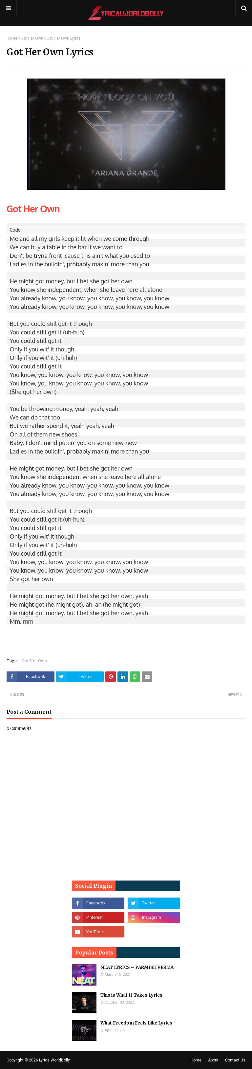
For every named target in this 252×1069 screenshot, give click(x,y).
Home (12, 38)
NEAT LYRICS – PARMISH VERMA (137, 967)
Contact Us (235, 1060)
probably (79, 264)
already (31, 298)
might (26, 281)
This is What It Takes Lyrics (131, 995)
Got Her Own (32, 38)
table (53, 247)
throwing (40, 408)
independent (64, 476)
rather (37, 425)
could (38, 323)
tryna (41, 255)
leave (118, 289)
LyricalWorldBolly (54, 1060)
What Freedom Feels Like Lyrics (136, 1023)
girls (54, 238)
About (213, 1060)
